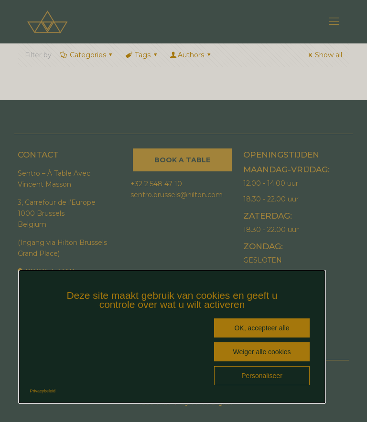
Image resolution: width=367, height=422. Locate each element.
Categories (87, 55)
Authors (190, 55)
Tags (142, 55)
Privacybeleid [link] (43, 391)
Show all (323, 55)
